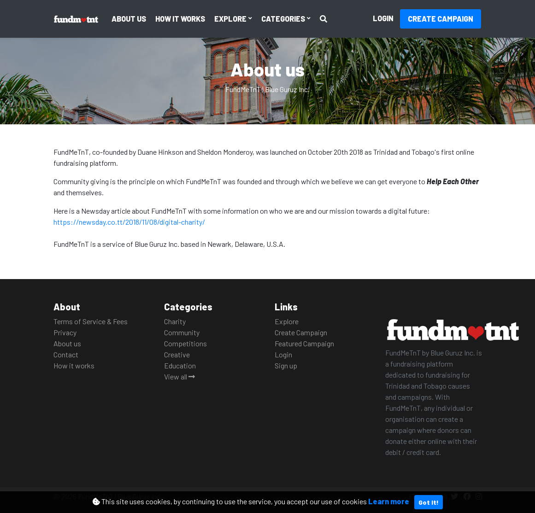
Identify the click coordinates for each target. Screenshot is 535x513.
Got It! (428, 502)
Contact (65, 354)
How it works (180, 18)
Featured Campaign (304, 343)
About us (129, 18)
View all (179, 376)
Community (182, 332)
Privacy (64, 332)
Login (383, 18)
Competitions (185, 343)
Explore (231, 18)
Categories (283, 18)
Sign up (286, 365)
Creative (177, 354)
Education (180, 365)
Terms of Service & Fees (90, 321)
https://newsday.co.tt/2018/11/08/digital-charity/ (129, 221)
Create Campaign (440, 18)
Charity (175, 321)
